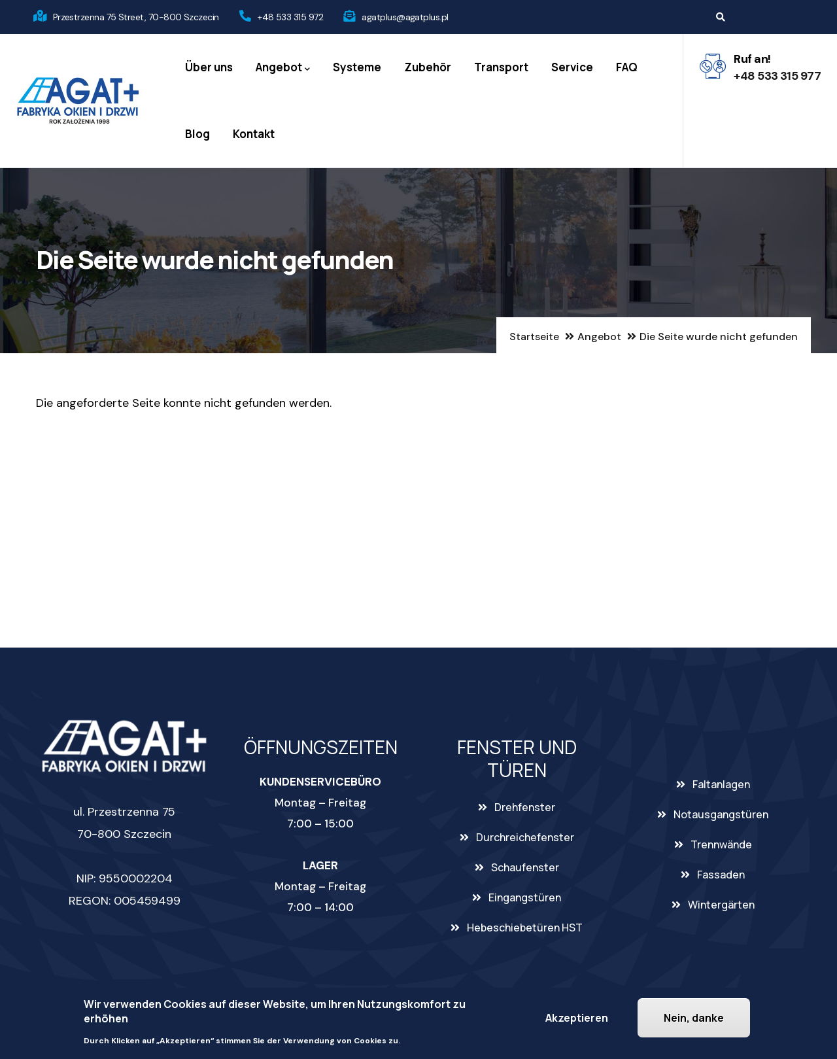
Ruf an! (752, 59)
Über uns (209, 67)
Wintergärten (721, 904)
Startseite (534, 336)
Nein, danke (694, 1018)
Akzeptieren (576, 1018)
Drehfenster (524, 807)
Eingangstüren (524, 897)
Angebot (283, 68)
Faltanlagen (721, 784)
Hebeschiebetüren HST (525, 927)
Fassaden (721, 874)
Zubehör (427, 67)
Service (572, 67)
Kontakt (254, 133)
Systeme (357, 67)
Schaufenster (525, 867)
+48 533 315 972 (290, 17)
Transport (501, 67)
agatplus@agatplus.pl (405, 17)
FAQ (627, 67)
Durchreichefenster (525, 837)
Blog (197, 133)
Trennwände (721, 844)
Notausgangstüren (721, 814)
